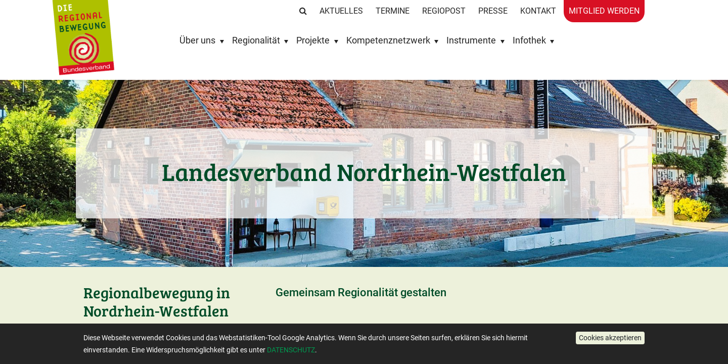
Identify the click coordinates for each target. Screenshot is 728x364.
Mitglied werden (604, 11)
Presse (493, 11)
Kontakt (538, 11)
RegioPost (444, 11)
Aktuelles (341, 11)
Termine (393, 11)
